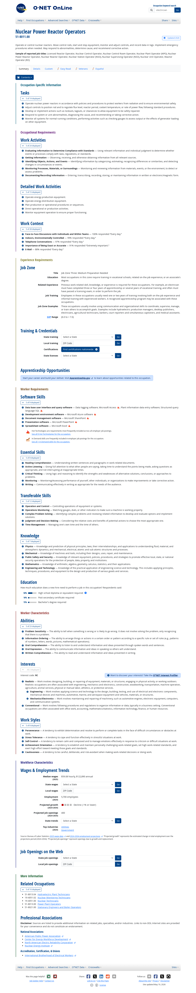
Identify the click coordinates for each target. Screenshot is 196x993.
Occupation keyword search (164, 5)
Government (67, 830)
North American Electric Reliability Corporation (49, 942)
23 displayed (32, 626)
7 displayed (31, 541)
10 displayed (32, 889)
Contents (23, 77)
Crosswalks (94, 20)
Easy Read (64, 68)
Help (20, 20)
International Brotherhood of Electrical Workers (49, 955)
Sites (174, 20)
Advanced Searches (58, 20)
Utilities (65, 826)
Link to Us (91, 981)
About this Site (145, 981)
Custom (49, 68)
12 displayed (32, 501)
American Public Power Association (43, 936)
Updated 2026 (171, 38)
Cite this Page (103, 981)
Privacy (156, 981)
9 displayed (31, 402)
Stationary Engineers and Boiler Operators (59, 907)
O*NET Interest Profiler (165, 675)
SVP (49, 317)
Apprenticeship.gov (80, 378)
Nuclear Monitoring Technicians (54, 897)
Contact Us (49, 981)
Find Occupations (35, 20)
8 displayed (31, 457)
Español (98, 68)
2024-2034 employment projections (85, 836)
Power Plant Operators (49, 904)
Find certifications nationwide (80, 349)
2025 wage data (56, 836)
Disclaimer (165, 981)
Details (36, 68)
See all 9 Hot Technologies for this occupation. (51, 434)
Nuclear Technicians (48, 900)
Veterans (81, 68)
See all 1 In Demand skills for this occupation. (51, 441)
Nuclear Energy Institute (37, 945)
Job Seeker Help (36, 981)
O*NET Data (78, 20)
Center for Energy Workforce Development (46, 939)
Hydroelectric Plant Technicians (54, 894)
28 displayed (32, 229)
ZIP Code (67, 343)
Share (165, 20)
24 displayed (32, 145)
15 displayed (32, 192)
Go (177, 10)
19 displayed (32, 98)
